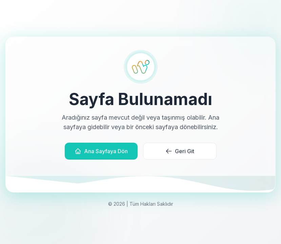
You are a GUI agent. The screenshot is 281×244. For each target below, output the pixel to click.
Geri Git (179, 151)
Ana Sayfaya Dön (101, 151)
